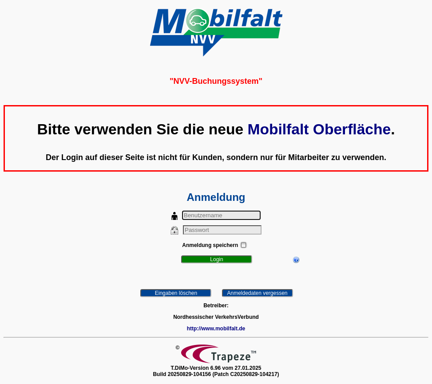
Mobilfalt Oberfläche (319, 129)
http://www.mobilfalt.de (216, 328)
